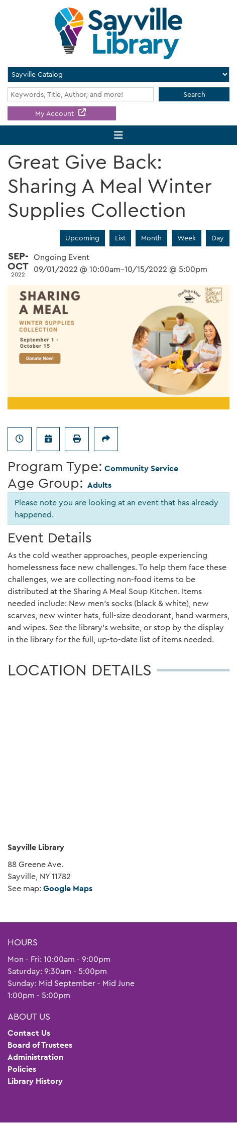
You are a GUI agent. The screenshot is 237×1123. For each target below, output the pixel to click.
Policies (22, 1069)
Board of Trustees (40, 1045)
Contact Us (29, 1033)
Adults (99, 485)
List (120, 238)
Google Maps (67, 888)
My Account (55, 113)
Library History (35, 1081)
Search (194, 94)
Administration (35, 1057)
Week (186, 238)
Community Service (141, 468)
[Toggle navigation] (119, 135)
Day (217, 238)
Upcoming (82, 238)
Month (151, 238)
